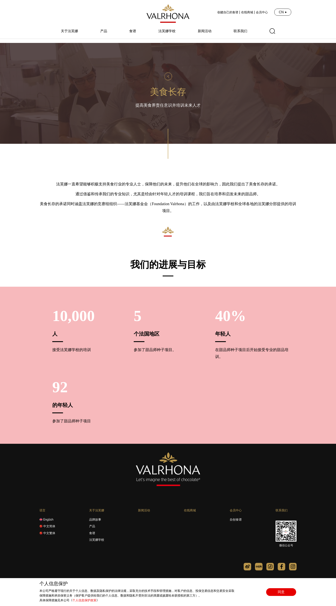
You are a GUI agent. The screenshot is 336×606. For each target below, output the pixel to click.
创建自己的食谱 (227, 12)
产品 (103, 31)
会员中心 (262, 12)
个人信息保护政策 (84, 600)
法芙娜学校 (167, 31)
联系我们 (240, 31)
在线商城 (247, 12)
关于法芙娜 (69, 31)
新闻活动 (205, 31)
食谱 (132, 31)
